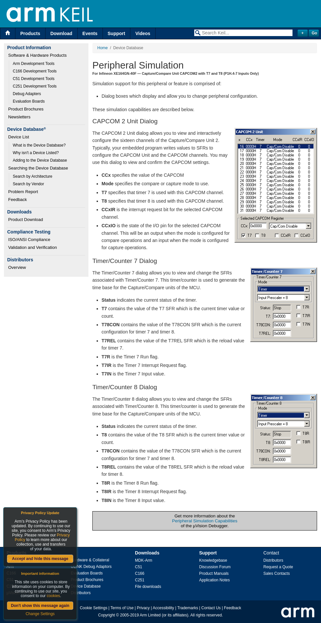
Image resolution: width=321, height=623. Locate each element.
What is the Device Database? (39, 145)
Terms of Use (122, 608)
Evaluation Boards (29, 101)
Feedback (17, 199)
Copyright (106, 615)
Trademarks (187, 608)
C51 (138, 567)
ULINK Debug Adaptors (91, 566)
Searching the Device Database (38, 168)
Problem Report (23, 191)
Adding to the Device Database (40, 160)
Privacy (143, 608)
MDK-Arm (143, 560)
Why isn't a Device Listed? (36, 153)
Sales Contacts (276, 573)
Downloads (147, 552)
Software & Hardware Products (37, 55)
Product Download (25, 219)
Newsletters (19, 116)
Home (102, 48)
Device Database (86, 586)
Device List (18, 136)
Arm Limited (150, 615)
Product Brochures (26, 109)
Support (116, 33)
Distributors (81, 593)
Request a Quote (278, 567)
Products (30, 33)
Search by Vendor (28, 184)
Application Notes (214, 580)
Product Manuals (214, 573)
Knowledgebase (213, 560)
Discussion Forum (215, 567)
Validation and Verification (32, 247)
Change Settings (40, 614)
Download (61, 33)
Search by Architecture (32, 176)
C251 (139, 580)
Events (90, 33)
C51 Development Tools (33, 78)
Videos (142, 33)
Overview (17, 267)
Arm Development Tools (33, 63)
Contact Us (211, 608)
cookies (53, 595)
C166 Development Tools (35, 71)
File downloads (148, 586)
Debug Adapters (27, 93)
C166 (139, 573)
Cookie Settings (93, 608)
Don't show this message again (40, 605)
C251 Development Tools (35, 86)
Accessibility (163, 608)
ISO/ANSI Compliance (29, 239)
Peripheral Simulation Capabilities (204, 520)
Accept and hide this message (40, 558)
